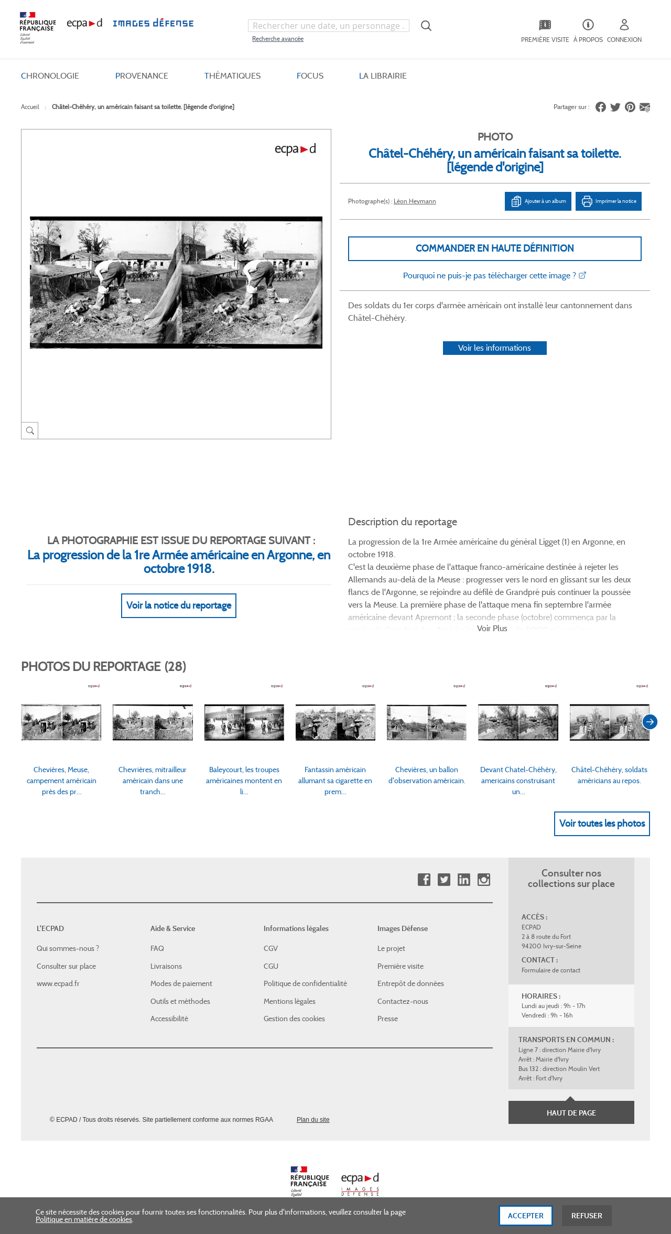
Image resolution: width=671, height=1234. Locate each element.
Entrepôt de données (410, 983)
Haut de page (571, 1113)
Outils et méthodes (180, 1001)
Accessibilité (169, 1018)
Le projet (391, 948)
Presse (387, 1018)
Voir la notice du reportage (178, 605)
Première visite (400, 966)
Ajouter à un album (538, 201)
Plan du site (313, 1119)
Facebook (423, 879)
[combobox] (328, 25)
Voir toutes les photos (602, 823)
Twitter (443, 879)
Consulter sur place (66, 966)
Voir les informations (494, 348)
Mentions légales (290, 1001)
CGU (271, 966)
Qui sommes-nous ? (68, 948)
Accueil (30, 107)
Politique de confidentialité (305, 983)
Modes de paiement (181, 983)
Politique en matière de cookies (84, 1226)
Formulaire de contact (551, 970)
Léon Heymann (415, 201)
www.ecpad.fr (58, 983)
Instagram (483, 879)
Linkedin (463, 879)
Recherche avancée (278, 38)
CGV (271, 948)
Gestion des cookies (294, 1018)
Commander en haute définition (495, 248)
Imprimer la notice (608, 201)
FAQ (157, 948)
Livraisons (166, 966)
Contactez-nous (402, 1001)
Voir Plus (492, 628)
